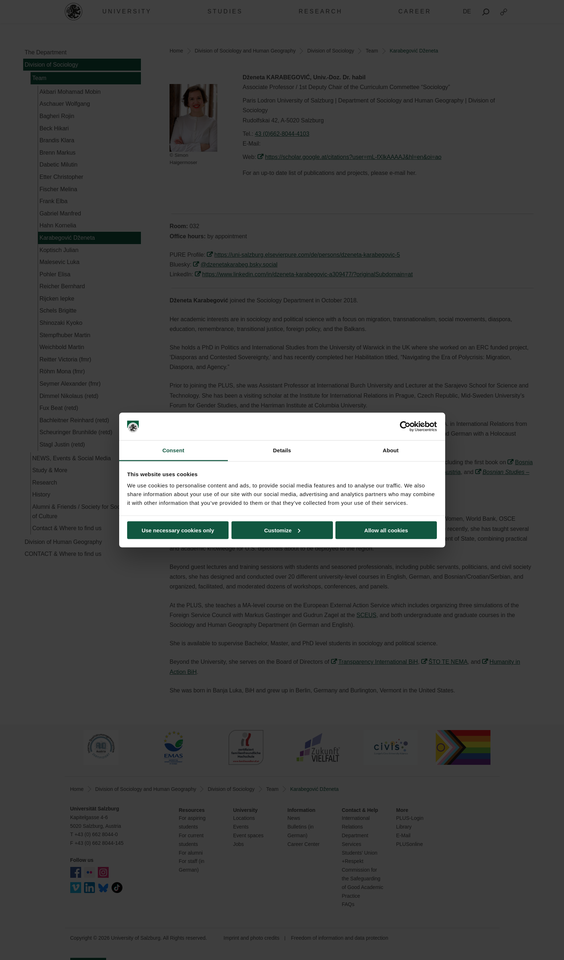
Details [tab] (282, 450)
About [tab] (391, 450)
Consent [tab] (173, 450)
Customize (282, 530)
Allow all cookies (386, 530)
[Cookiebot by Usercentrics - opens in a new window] (405, 426)
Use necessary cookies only (178, 530)
